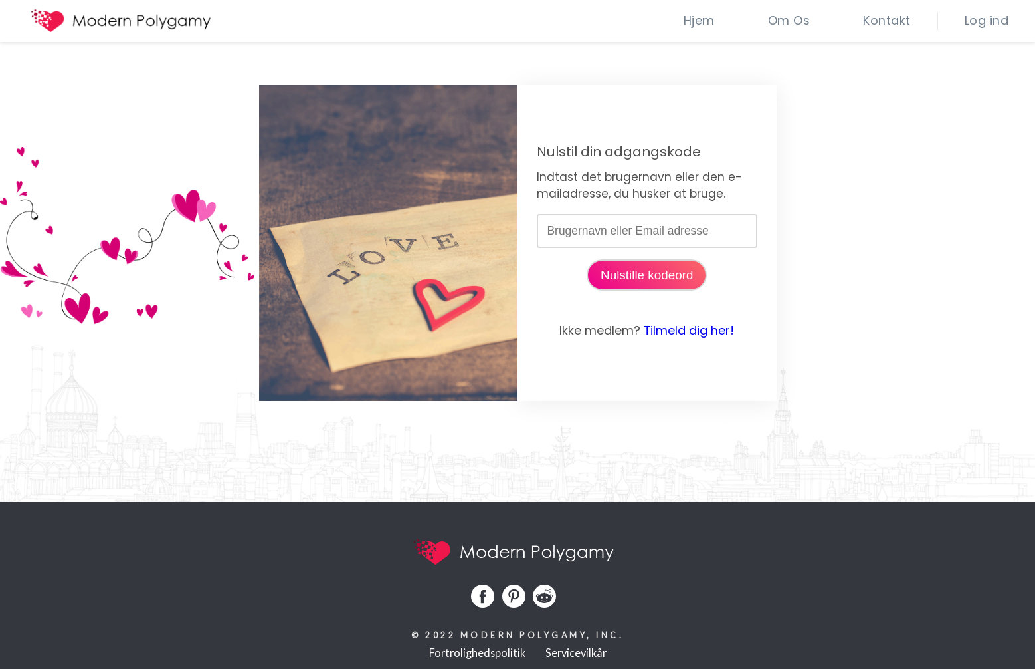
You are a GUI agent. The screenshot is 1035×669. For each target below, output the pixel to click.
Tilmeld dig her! (689, 330)
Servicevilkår (576, 652)
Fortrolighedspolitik (477, 652)
